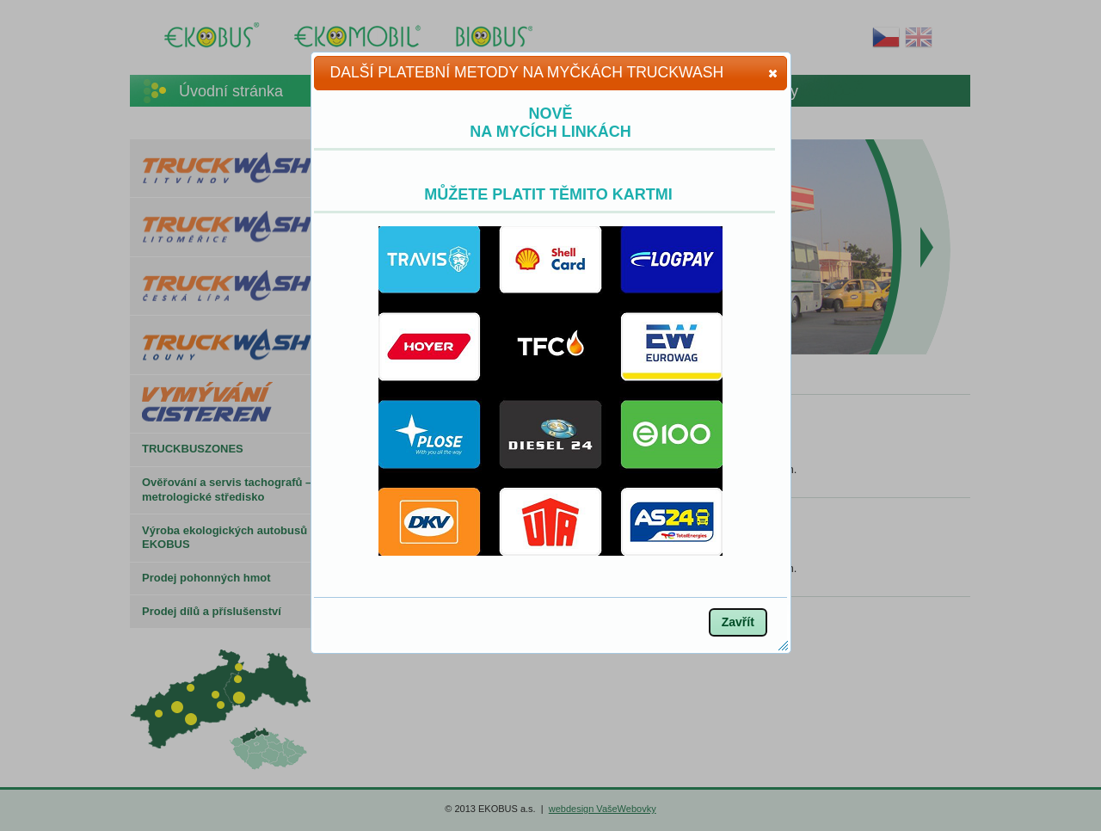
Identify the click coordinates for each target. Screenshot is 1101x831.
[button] (773, 73)
